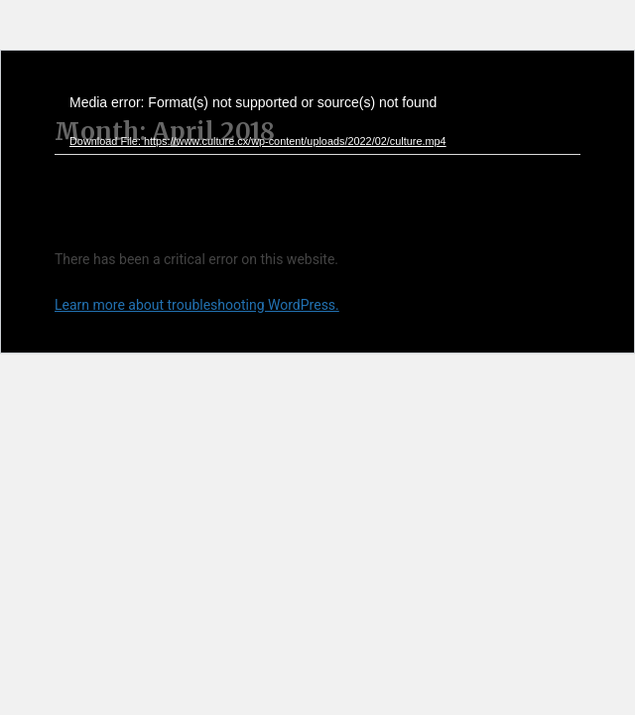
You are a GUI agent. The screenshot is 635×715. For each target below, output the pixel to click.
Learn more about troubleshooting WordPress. (197, 305)
